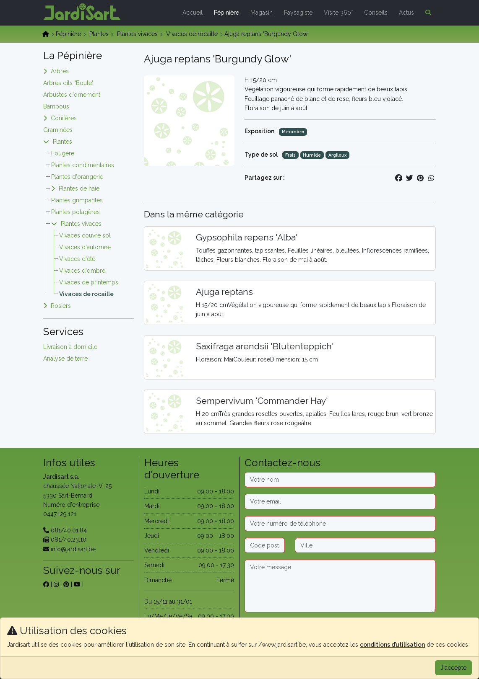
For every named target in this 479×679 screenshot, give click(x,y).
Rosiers (61, 305)
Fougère (62, 153)
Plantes (99, 34)
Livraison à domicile (70, 346)
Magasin (261, 12)
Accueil (192, 12)
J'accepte (453, 667)
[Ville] (365, 545)
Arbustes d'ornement (71, 94)
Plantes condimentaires (82, 165)
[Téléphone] (340, 523)
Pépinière (226, 12)
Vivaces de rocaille (192, 34)
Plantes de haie (79, 188)
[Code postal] (265, 545)
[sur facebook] (46, 584)
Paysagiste (298, 12)
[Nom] (340, 479)
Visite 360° (338, 12)
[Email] (340, 501)
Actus (406, 12)
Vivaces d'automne (85, 247)
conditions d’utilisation (392, 644)
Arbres (60, 71)
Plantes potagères (75, 212)
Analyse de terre (65, 358)
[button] (427, 13)
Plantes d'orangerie (77, 176)
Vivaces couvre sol (85, 235)
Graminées (58, 130)
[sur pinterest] (66, 584)
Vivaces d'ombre (82, 270)
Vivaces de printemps (88, 282)
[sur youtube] (77, 584)
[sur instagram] (56, 584)
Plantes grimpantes (77, 200)
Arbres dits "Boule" (68, 83)
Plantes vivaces (137, 34)
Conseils (376, 12)
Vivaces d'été (77, 259)
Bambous (56, 106)
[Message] (340, 586)
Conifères (64, 118)
